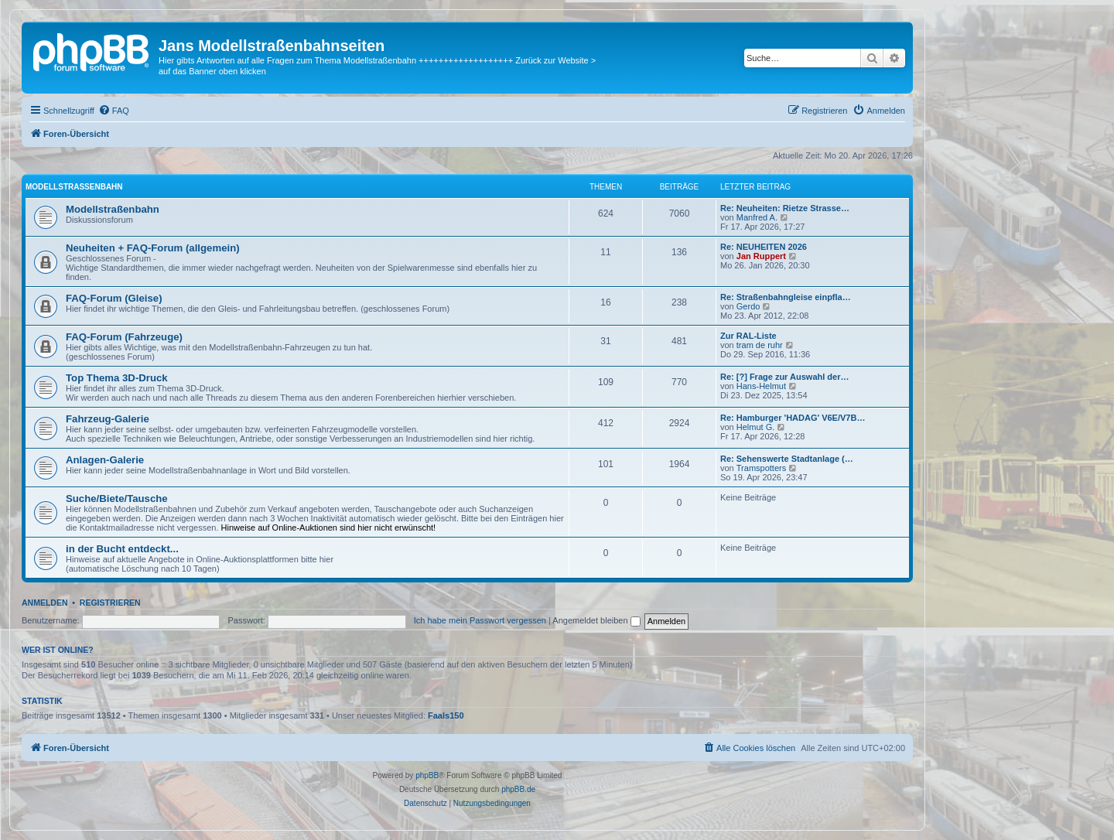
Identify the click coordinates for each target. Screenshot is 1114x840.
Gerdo (748, 306)
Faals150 (445, 715)
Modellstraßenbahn (74, 187)
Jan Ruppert (761, 256)
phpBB (427, 775)
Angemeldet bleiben (596, 620)
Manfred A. (756, 217)
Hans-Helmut (761, 386)
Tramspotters (761, 468)
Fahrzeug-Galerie (107, 419)
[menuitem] (113, 110)
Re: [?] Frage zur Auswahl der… (784, 376)
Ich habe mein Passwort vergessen (480, 620)
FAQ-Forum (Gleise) (114, 298)
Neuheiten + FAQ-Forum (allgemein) (153, 248)
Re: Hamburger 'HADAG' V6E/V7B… (792, 417)
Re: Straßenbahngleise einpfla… (785, 297)
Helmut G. (755, 427)
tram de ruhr (759, 345)
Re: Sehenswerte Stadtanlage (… (786, 458)
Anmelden (45, 602)
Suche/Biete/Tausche (117, 498)
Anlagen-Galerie (105, 460)
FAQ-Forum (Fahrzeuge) (124, 337)
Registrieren (110, 602)
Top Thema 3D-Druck (117, 378)
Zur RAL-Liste (748, 335)
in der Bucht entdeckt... (122, 549)
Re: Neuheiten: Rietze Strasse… (784, 208)
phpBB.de (518, 789)
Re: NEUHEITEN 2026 (763, 246)
